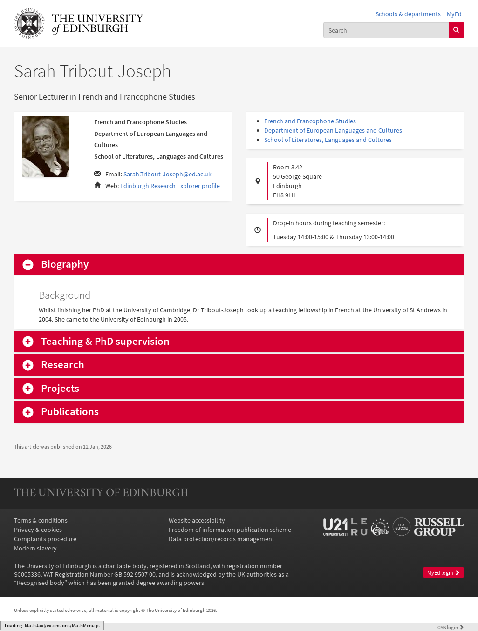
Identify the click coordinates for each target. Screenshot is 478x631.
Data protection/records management (221, 539)
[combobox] (386, 30)
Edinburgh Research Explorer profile (170, 185)
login (450, 627)
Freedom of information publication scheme (230, 529)
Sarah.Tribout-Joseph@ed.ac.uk (167, 174)
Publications (70, 411)
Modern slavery (35, 548)
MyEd (454, 14)
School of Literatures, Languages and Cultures (328, 139)
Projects (60, 388)
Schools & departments (408, 14)
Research (62, 364)
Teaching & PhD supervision (105, 341)
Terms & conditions (41, 520)
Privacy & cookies (38, 529)
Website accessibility (197, 520)
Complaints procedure (45, 539)
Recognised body (40, 582)
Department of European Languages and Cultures (333, 130)
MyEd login (443, 572)
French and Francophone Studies (310, 121)
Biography (65, 264)
